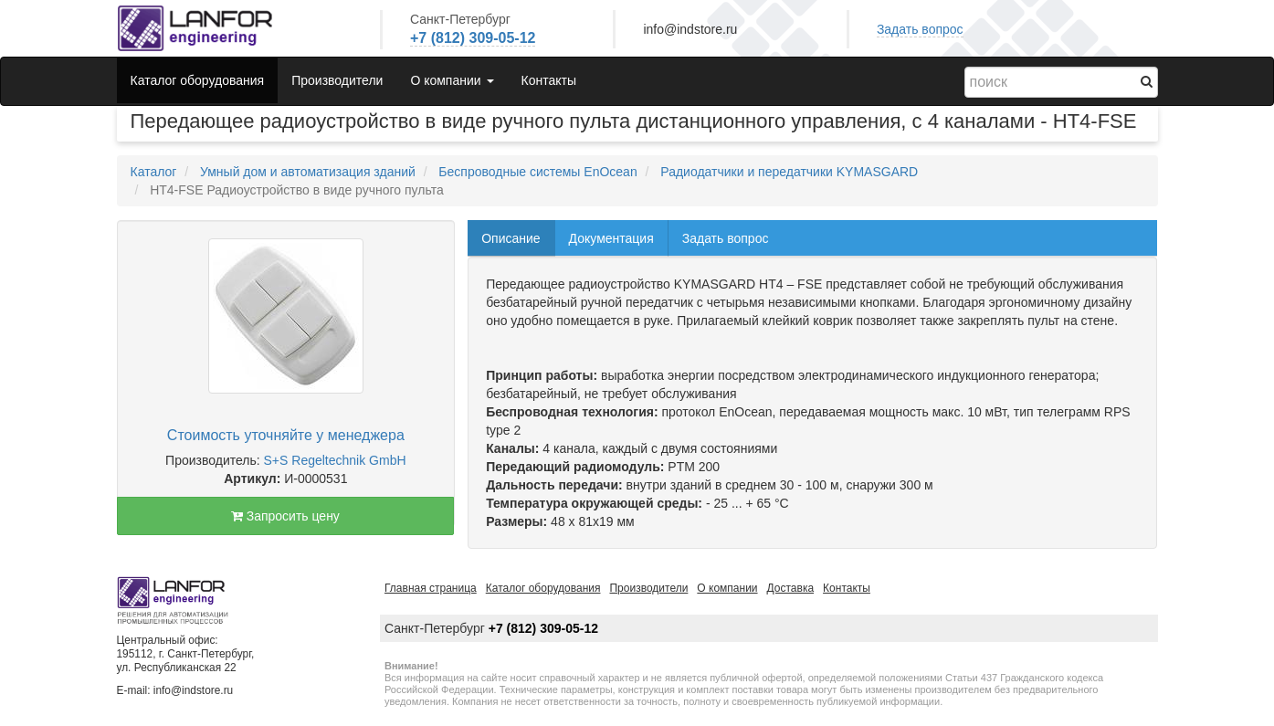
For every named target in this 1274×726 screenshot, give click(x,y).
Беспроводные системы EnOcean (537, 171)
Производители (337, 80)
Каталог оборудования (198, 80)
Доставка (791, 588)
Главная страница (430, 588)
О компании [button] (451, 80)
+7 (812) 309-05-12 (472, 38)
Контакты (548, 80)
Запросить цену (285, 516)
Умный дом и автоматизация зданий (308, 171)
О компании (727, 588)
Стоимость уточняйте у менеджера (286, 435)
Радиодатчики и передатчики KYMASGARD (789, 171)
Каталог (154, 171)
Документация (611, 238)
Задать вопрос (920, 29)
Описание (510, 238)
